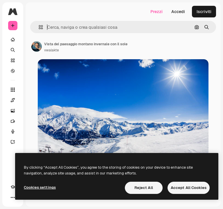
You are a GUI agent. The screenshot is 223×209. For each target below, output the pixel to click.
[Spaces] (12, 100)
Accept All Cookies (188, 187)
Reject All (143, 187)
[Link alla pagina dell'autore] (36, 46)
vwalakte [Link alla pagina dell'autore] (51, 50)
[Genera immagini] (12, 110)
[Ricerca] (12, 50)
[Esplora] (12, 70)
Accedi (178, 11)
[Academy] (12, 187)
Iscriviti (204, 11)
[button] (38, 27)
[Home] (12, 39)
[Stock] (12, 60)
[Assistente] (12, 142)
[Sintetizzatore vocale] (12, 131)
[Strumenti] (12, 89)
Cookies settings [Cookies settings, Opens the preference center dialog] (40, 187)
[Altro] (12, 197)
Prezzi (156, 11)
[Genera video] (12, 121)
